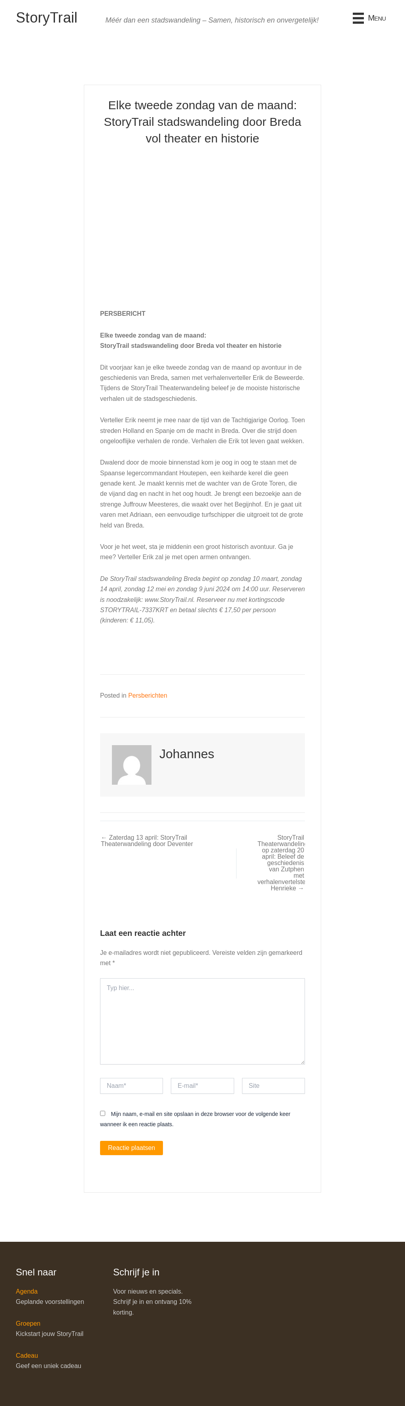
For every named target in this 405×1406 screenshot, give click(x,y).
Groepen (28, 1323)
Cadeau (27, 1355)
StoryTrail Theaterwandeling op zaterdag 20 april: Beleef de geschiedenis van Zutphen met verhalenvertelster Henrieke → (280, 863)
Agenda (27, 1291)
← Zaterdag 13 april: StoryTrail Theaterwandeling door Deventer (147, 841)
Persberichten (147, 695)
